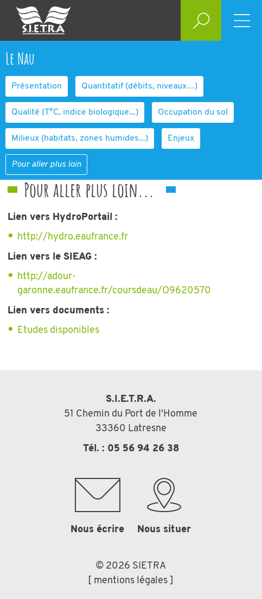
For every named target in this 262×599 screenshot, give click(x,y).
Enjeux (181, 138)
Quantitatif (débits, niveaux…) (139, 86)
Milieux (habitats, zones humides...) (79, 138)
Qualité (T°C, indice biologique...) (74, 112)
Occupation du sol (193, 112)
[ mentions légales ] (131, 581)
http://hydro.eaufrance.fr (72, 237)
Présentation (36, 86)
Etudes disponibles (58, 330)
